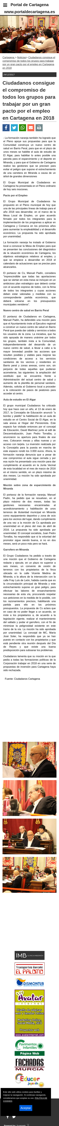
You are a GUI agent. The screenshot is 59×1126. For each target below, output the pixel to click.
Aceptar (26, 1108)
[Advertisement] (25, 927)
